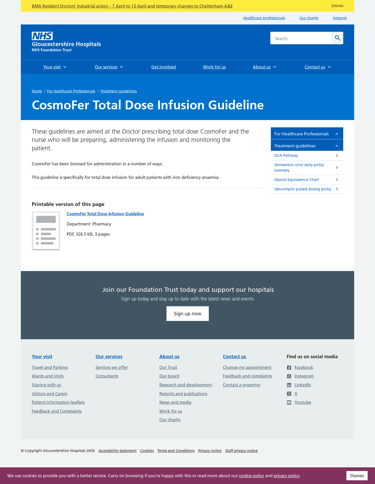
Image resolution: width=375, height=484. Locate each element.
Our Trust (168, 367)
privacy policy (286, 475)
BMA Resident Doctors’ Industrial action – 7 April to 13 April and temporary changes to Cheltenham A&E (132, 6)
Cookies (147, 450)
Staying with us (46, 384)
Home (37, 91)
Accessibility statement (117, 450)
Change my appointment (247, 367)
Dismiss (357, 475)
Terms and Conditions (176, 450)
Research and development (185, 384)
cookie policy (251, 475)
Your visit (42, 357)
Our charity (308, 18)
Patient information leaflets (58, 402)
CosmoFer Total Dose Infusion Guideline (105, 213)
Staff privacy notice (241, 450)
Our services (109, 357)
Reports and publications (183, 393)
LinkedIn (299, 384)
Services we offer (112, 367)
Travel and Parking (50, 367)
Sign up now (187, 314)
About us (169, 357)
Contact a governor (241, 384)
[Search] (337, 38)
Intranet (340, 18)
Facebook (300, 367)
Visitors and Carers (49, 393)
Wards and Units (48, 376)
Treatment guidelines (118, 91)
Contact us (234, 357)
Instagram (300, 376)
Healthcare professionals (264, 18)
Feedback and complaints (247, 376)
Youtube (299, 402)
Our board (169, 376)
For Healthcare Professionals (71, 91)
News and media (175, 402)
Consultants (107, 376)
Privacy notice (210, 450)
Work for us (170, 411)
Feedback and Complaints (57, 411)
